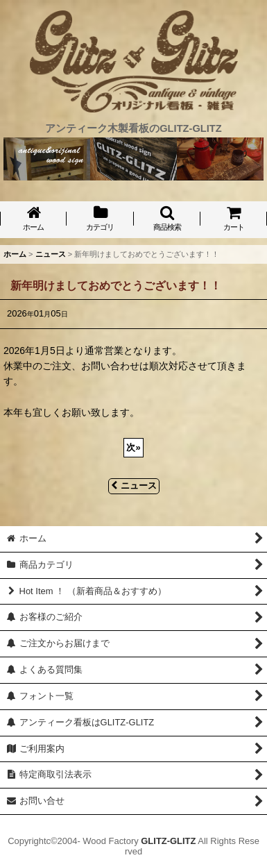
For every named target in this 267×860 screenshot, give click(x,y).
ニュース (134, 485)
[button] (167, 219)
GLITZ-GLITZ (168, 841)
